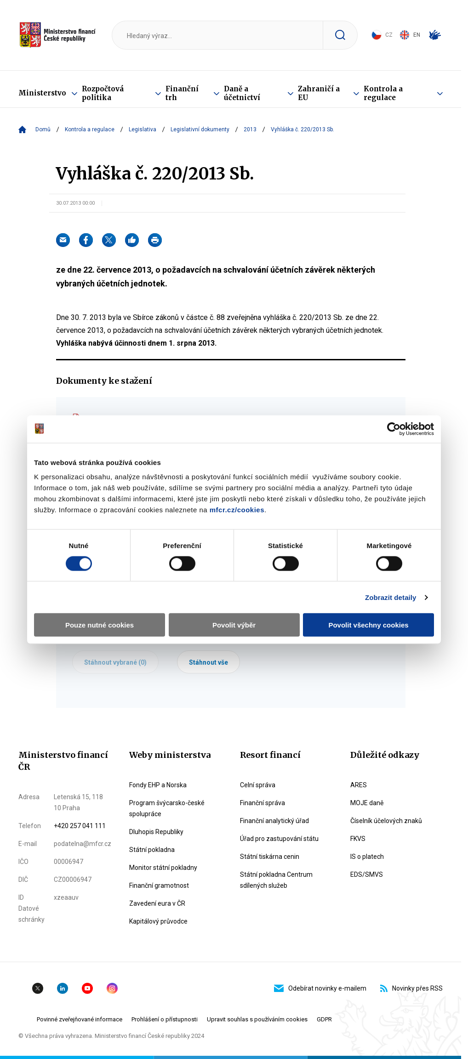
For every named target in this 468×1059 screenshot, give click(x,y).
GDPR (324, 1019)
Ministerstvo (42, 93)
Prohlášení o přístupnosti (164, 1019)
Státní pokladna (152, 849)
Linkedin (62, 988)
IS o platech (367, 856)
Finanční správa (262, 803)
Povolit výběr (234, 625)
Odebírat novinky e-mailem (320, 988)
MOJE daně (366, 803)
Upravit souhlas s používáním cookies (257, 1019)
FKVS (357, 838)
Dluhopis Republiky (156, 831)
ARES (358, 785)
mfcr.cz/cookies (237, 510)
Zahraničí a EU (319, 93)
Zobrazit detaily (391, 597)
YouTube (87, 988)
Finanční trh (182, 93)
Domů (43, 129)
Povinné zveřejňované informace (79, 1019)
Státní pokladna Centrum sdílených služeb (276, 880)
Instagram (112, 988)
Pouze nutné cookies (99, 625)
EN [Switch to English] (410, 35)
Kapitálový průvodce (158, 921)
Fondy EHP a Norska (158, 785)
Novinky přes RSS (411, 988)
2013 (250, 129)
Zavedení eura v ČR (157, 903)
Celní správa (257, 785)
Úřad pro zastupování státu (279, 838)
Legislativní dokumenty (200, 129)
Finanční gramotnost (159, 885)
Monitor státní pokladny (163, 867)
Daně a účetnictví (242, 93)
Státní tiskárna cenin (269, 856)
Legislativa (142, 129)
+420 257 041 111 (80, 825)
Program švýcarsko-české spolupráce (167, 808)
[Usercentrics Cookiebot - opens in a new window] (394, 429)
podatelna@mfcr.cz (82, 843)
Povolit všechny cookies (368, 625)
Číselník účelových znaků (386, 820)
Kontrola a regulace (383, 93)
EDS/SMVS (366, 874)
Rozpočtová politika (103, 93)
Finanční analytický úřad (274, 820)
